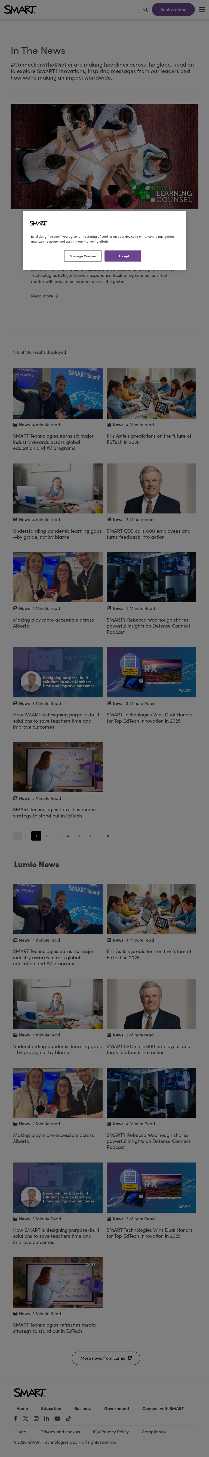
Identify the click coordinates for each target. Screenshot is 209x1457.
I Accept (122, 255)
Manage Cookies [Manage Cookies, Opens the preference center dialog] (83, 255)
